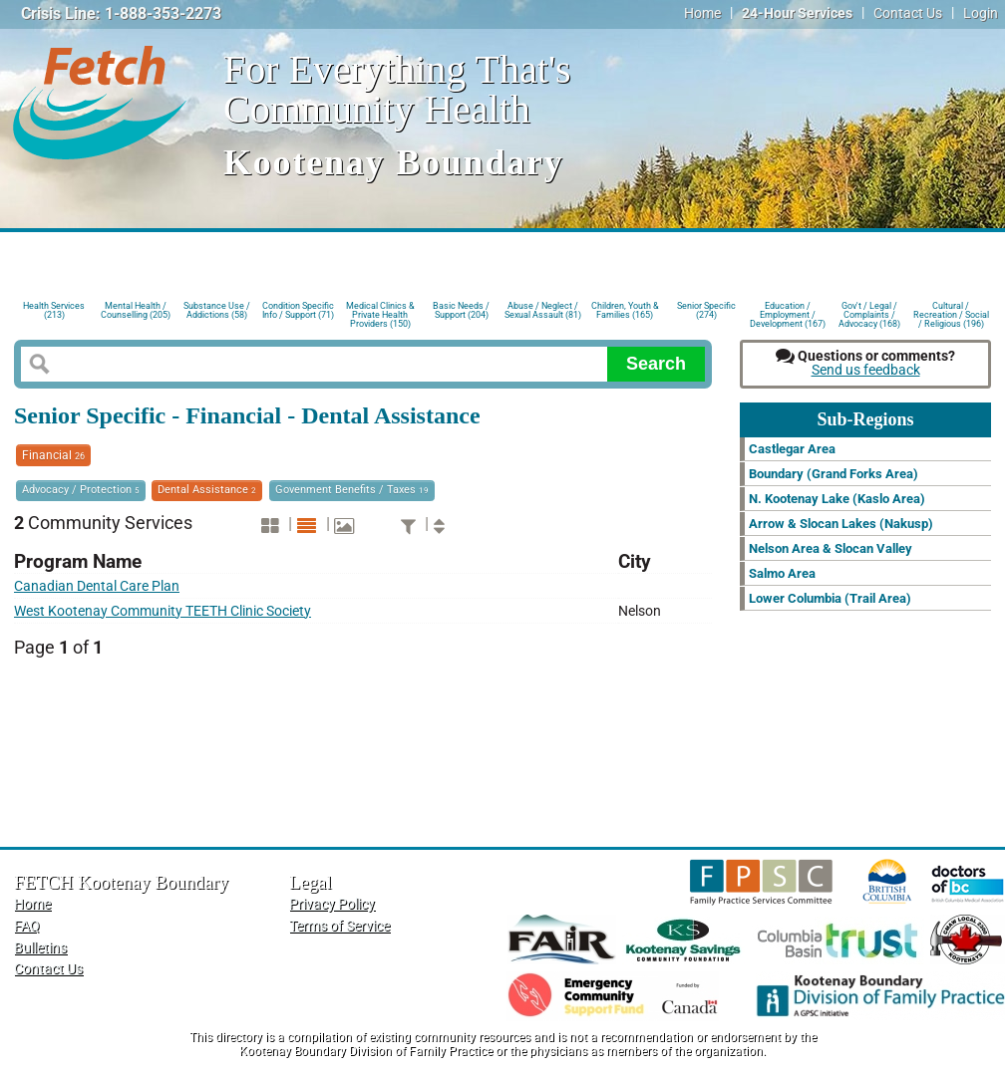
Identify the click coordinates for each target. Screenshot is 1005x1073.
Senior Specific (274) (706, 310)
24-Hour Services (797, 13)
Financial (53, 455)
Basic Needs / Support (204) (461, 310)
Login (980, 13)
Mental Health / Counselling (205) (135, 310)
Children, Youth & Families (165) (625, 310)
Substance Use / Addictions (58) (216, 310)
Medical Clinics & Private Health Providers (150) (380, 313)
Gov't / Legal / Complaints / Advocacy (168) (869, 313)
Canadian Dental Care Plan (96, 586)
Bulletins (40, 947)
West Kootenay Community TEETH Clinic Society (162, 611)
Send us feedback (866, 370)
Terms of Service (339, 926)
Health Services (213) (54, 310)
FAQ (27, 926)
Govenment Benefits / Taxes (352, 489)
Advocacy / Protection (81, 489)
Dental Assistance (207, 489)
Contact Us (907, 13)
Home (702, 13)
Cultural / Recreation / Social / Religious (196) (951, 313)
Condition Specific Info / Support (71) (298, 310)
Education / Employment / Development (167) (788, 313)
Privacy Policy (332, 904)
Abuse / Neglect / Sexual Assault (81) (542, 310)
